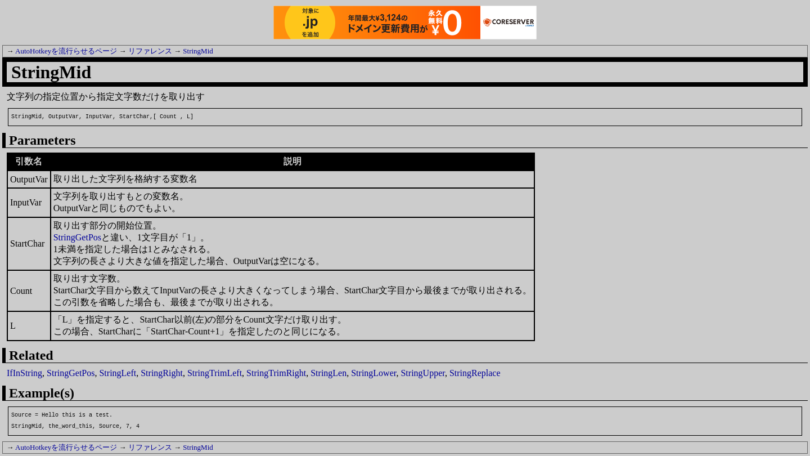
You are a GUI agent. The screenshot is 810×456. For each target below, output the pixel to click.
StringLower (373, 373)
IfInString (24, 373)
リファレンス (150, 51)
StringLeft (117, 373)
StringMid (198, 51)
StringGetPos (77, 237)
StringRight (162, 373)
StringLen (328, 373)
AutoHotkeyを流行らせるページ (66, 51)
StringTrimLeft (214, 373)
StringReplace (475, 373)
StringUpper (422, 373)
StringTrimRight (276, 373)
